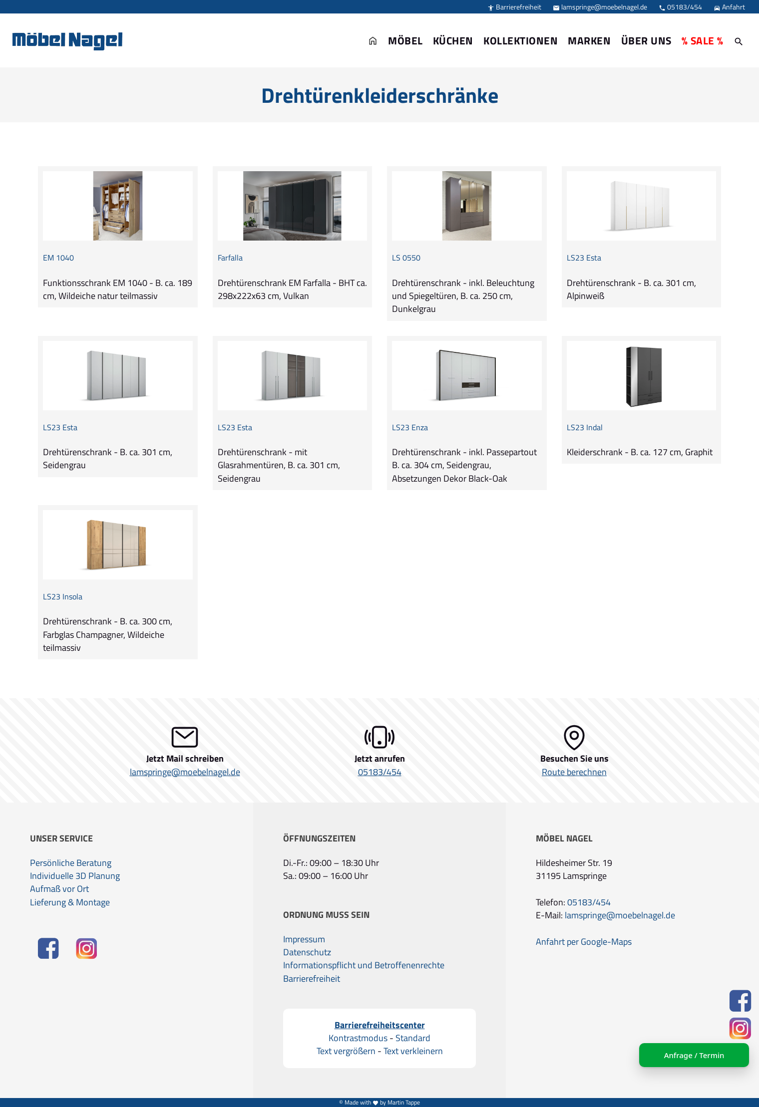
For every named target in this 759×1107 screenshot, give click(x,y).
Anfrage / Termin (694, 1055)
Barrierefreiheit (514, 6)
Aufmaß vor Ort (59, 888)
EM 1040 (58, 258)
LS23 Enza (410, 427)
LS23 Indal (585, 427)
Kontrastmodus (358, 1038)
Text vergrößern (346, 1051)
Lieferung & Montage (70, 902)
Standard (412, 1038)
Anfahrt (729, 6)
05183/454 (680, 6)
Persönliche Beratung (70, 862)
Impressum (304, 939)
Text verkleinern (413, 1051)
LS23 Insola (62, 596)
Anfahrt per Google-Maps (584, 941)
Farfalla (230, 258)
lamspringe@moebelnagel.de (600, 6)
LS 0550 (406, 258)
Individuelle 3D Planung (75, 875)
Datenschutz (307, 952)
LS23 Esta (584, 258)
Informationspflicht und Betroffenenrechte (363, 965)
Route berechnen (574, 772)
